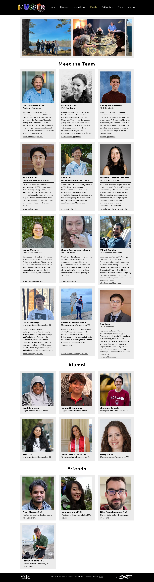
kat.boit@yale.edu (107, 136)
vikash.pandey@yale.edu (110, 283)
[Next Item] (127, 37)
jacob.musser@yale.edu (33, 136)
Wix (101, 577)
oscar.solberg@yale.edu (33, 354)
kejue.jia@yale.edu (30, 209)
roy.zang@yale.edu (108, 357)
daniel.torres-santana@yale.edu (74, 354)
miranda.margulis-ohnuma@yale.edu (115, 209)
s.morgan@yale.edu (69, 281)
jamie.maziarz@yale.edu (33, 281)
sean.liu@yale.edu (69, 209)
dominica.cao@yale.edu (71, 136)
